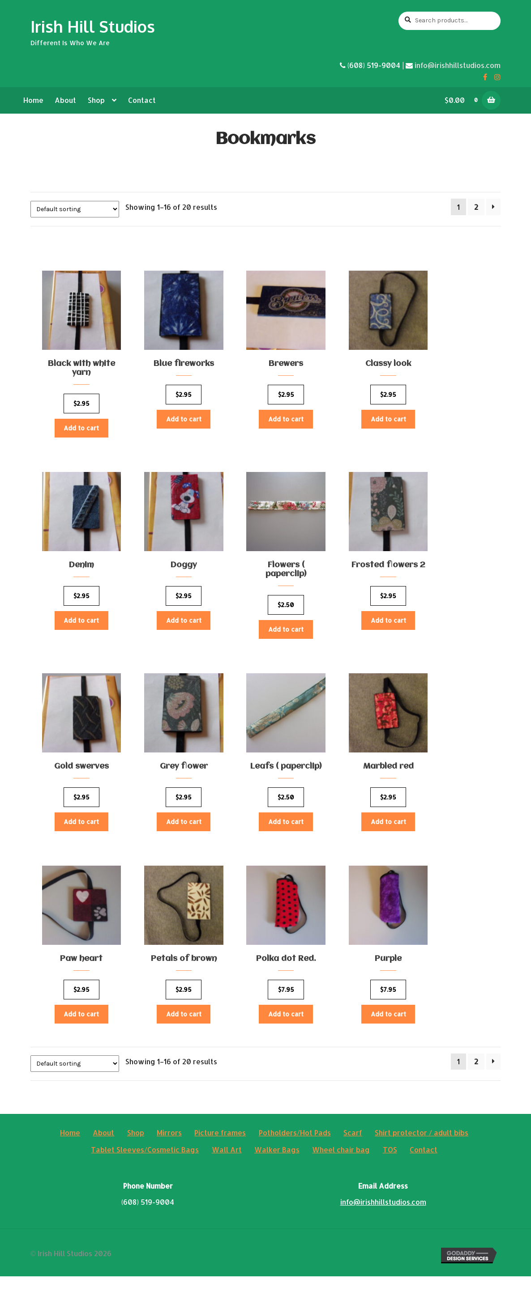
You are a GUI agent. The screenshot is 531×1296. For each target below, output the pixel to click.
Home (33, 100)
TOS (390, 1169)
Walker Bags (277, 1169)
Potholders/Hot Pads (295, 1152)
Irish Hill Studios (92, 26)
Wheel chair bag (341, 1169)
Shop (96, 100)
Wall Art (227, 1169)
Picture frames (220, 1152)
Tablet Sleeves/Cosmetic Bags (145, 1169)
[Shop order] (74, 209)
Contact (142, 100)
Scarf (352, 1152)
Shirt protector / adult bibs (421, 1152)
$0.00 (466, 100)
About (65, 100)
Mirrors (169, 1152)
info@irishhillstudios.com (458, 65)
